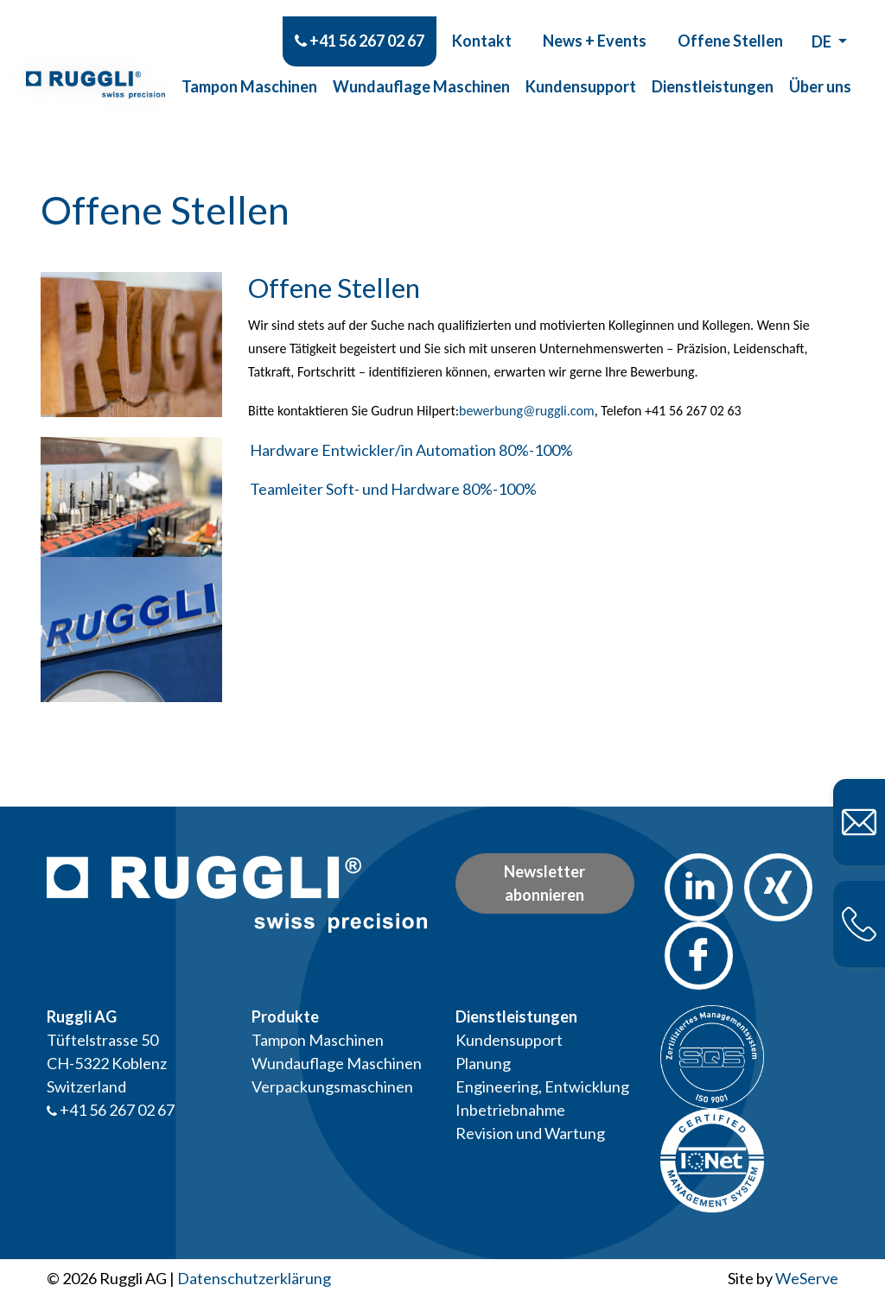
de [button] (823, 24)
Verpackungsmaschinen (332, 1086)
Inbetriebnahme (510, 1109)
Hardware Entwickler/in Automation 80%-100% (411, 449)
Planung (483, 1063)
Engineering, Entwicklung (542, 1086)
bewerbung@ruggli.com (527, 410)
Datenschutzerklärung (254, 1278)
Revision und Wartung (530, 1133)
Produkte (285, 1016)
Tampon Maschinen (249, 69)
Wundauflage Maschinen (421, 69)
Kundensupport (580, 69)
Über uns (820, 69)
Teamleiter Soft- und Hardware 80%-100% (393, 488)
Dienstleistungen (713, 69)
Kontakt (482, 23)
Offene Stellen (730, 23)
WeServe (806, 1278)
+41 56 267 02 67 (359, 23)
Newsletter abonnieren (544, 883)
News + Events (594, 23)
